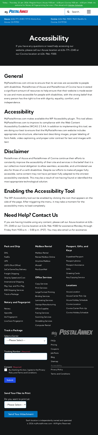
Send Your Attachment (20, 414)
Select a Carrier (11, 336)
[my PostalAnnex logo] (16, 9)
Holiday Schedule (75, 5)
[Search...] (74, 11)
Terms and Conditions (27, 372)
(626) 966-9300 (64, 19)
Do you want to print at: (17, 399)
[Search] (68, 11)
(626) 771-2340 (17, 19)
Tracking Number (17, 351)
